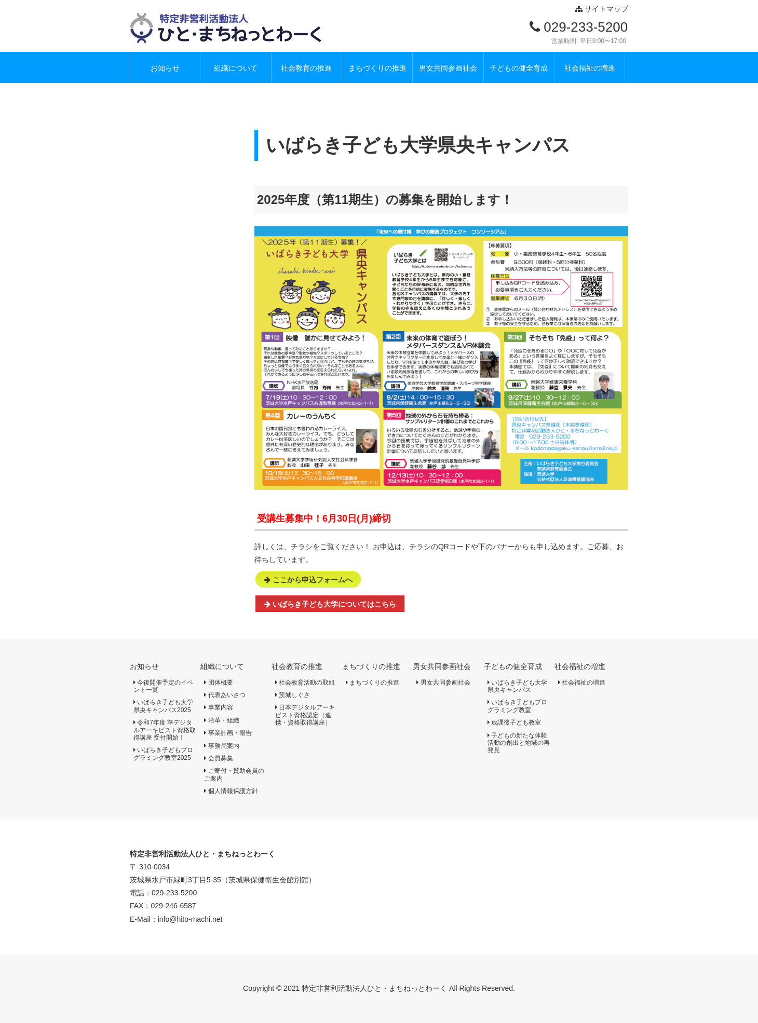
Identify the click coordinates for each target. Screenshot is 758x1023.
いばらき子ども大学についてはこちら (330, 604)
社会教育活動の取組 (305, 682)
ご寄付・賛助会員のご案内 (234, 774)
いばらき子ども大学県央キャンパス (517, 686)
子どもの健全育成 (513, 666)
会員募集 (218, 758)
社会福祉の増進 (579, 666)
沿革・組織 (221, 720)
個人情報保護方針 (231, 791)
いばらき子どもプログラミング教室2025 (163, 753)
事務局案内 (221, 745)
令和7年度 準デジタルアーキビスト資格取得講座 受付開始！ (164, 730)
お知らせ (144, 666)
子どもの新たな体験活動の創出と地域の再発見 (519, 743)
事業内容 (218, 707)
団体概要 (218, 682)
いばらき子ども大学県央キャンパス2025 (163, 706)
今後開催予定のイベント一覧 (163, 686)
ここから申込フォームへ (308, 580)
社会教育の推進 (297, 666)
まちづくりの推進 (371, 666)
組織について (222, 666)
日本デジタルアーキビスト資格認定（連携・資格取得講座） (305, 715)
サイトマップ (601, 9)
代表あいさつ (224, 695)
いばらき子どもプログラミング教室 (517, 706)
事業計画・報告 (227, 732)
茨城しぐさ (292, 695)
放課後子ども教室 (514, 722)
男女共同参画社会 (442, 666)
